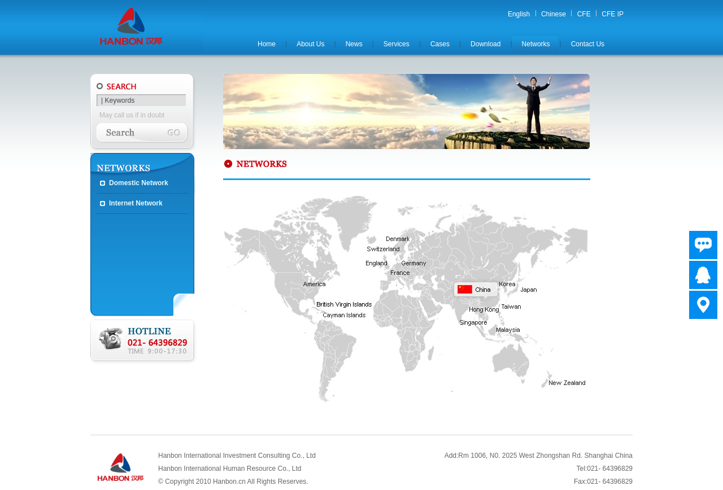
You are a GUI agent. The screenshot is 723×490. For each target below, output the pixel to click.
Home (267, 44)
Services (397, 44)
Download (485, 44)
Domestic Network (138, 183)
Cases (440, 44)
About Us (310, 44)
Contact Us (587, 44)
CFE (584, 14)
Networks (536, 44)
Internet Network (136, 203)
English (519, 14)
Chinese (553, 14)
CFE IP (613, 14)
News (354, 44)
